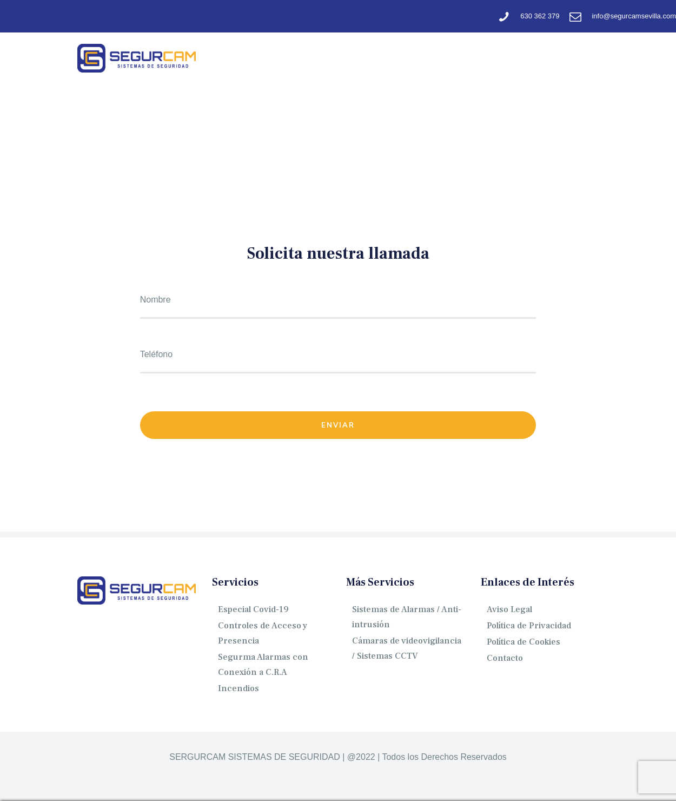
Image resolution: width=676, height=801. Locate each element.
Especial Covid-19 (253, 609)
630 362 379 (539, 16)
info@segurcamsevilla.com (634, 16)
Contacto (505, 658)
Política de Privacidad (529, 625)
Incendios (238, 688)
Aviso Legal (509, 609)
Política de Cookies (523, 641)
